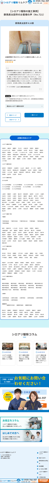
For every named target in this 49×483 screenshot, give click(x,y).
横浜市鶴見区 (14, 287)
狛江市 (15, 265)
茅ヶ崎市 (9, 312)
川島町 (41, 204)
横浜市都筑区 (5, 287)
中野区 (15, 257)
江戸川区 (20, 253)
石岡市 (4, 148)
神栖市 (13, 150)
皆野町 (9, 208)
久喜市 (14, 196)
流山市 (14, 234)
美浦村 (40, 159)
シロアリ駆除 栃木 (6, 164)
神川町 (30, 204)
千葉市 (4, 217)
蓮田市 (9, 200)
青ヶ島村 (34, 269)
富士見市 (4, 202)
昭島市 (4, 262)
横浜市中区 (31, 287)
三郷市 (23, 202)
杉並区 (20, 255)
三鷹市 (14, 269)
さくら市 (33, 168)
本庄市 (18, 202)
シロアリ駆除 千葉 (6, 214)
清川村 (37, 314)
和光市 (39, 202)
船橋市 (42, 234)
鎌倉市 (34, 310)
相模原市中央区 (11, 305)
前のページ (13, 115)
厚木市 (4, 310)
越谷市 (30, 196)
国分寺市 (4, 265)
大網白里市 (5, 230)
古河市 (25, 150)
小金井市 (38, 262)
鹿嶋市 (37, 148)
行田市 (9, 196)
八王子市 (4, 267)
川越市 (42, 194)
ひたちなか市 (36, 154)
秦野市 (15, 312)
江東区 (41, 253)
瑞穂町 (15, 273)
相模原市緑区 (20, 305)
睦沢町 (41, 241)
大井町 (26, 314)
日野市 (36, 267)
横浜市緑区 (16, 289)
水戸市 (9, 156)
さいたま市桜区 (6, 187)
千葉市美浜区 (40, 221)
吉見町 (37, 208)
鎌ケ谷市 (27, 230)
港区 (31, 257)
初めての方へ (42, 458)
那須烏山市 (16, 170)
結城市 (20, 156)
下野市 (4, 170)
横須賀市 (9, 314)
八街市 (21, 236)
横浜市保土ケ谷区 (6, 289)
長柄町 (35, 241)
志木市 (9, 198)
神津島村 (17, 271)
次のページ (13, 120)
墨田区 (25, 255)
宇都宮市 (9, 168)
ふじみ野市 (11, 202)
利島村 (23, 271)
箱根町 (14, 316)
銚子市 (42, 232)
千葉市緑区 (32, 221)
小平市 (10, 265)
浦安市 (37, 228)
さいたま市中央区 (16, 187)
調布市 (31, 265)
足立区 (4, 253)
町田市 (9, 269)
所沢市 (37, 198)
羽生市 (14, 200)
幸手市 (41, 196)
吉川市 (34, 202)
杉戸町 (4, 206)
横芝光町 (4, 243)
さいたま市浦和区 (17, 184)
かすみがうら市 (6, 150)
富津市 (37, 234)
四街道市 (33, 236)
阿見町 (31, 156)
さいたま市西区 (27, 187)
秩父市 (25, 198)
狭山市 (4, 198)
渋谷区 (9, 255)
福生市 (4, 269)
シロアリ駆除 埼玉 (6, 177)
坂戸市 (35, 196)
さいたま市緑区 (37, 187)
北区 (36, 253)
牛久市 (20, 148)
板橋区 (14, 253)
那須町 (34, 172)
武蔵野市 (20, 269)
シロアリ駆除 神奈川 (7, 276)
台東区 (37, 255)
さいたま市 (5, 180)
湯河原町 (41, 316)
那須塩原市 (23, 170)
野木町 (39, 172)
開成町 (31, 314)
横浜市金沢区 (5, 285)
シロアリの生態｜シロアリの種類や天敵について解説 (7, 357)
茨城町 (37, 156)
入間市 (14, 194)
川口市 (37, 194)
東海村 (29, 159)
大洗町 (42, 156)
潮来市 (9, 148)
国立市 (32, 262)
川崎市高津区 (30, 298)
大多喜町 (4, 239)
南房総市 (9, 236)
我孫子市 (8, 228)
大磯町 (21, 314)
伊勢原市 (15, 310)
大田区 (26, 253)
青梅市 (22, 262)
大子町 (24, 159)
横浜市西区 (39, 287)
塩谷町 (15, 172)
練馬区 (21, 257)
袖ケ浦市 (31, 232)
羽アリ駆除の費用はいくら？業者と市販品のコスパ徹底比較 (24, 358)
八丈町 (34, 271)
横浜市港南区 (14, 285)
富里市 (9, 234)
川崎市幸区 (22, 298)
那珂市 (41, 152)
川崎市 (4, 293)
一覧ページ (34, 115)
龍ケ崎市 (25, 156)
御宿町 (10, 239)
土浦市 (30, 152)
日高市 (31, 200)
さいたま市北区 (39, 184)
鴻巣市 (25, 196)
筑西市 (9, 152)
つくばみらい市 (23, 152)
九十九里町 (22, 239)
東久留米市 (17, 267)
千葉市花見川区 (24, 221)
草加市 (20, 198)
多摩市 (26, 265)
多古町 (14, 241)
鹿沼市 (27, 168)
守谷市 (14, 156)
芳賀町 (4, 174)
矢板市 (40, 170)
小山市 (22, 168)
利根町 (34, 159)
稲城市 (16, 262)
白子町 (9, 241)
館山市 (37, 232)
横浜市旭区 (14, 283)
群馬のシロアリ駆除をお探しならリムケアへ (23, 96)
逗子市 (4, 312)
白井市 (20, 232)
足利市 (4, 168)
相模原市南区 (28, 305)
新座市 (4, 200)
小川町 (20, 204)
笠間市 (31, 148)
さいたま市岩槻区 (6, 184)
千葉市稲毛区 (5, 221)
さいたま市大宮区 (28, 184)
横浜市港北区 (23, 285)
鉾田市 (4, 156)
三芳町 (20, 208)
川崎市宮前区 (14, 300)
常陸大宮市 (23, 154)
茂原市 (15, 236)
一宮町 (39, 236)
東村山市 (24, 267)
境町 (14, 159)
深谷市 (37, 200)
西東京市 (37, 265)
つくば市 (15, 152)
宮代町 (14, 208)
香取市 (21, 230)
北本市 (4, 196)
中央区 (42, 255)
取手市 (36, 152)
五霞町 (9, 159)
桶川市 (20, 194)
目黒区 (35, 257)
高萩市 (4, 152)
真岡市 (35, 170)
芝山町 (4, 241)
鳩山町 (27, 206)
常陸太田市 (16, 154)
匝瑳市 (25, 232)
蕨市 (3, 204)
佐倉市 (9, 232)
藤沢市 (26, 312)
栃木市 (9, 170)
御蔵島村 (9, 273)
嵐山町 (4, 211)
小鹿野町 (14, 204)
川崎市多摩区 (39, 298)
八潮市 (28, 202)
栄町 (33, 239)
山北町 (35, 316)
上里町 (35, 204)
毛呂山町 (25, 208)
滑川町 (22, 206)
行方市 (4, 154)
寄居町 (42, 208)
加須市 (31, 194)
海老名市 (21, 310)
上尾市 (4, 194)
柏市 (11, 230)
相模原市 (4, 304)
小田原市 (28, 310)
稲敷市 (14, 148)
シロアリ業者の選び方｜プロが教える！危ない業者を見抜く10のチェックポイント (41, 358)
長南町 (25, 241)
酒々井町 (38, 239)
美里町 (4, 208)
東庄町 (30, 241)
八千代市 (27, 236)
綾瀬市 (9, 310)
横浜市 (4, 279)
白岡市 (14, 198)
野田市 (31, 234)
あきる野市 (10, 262)
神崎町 (28, 239)
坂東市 (9, 154)
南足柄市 (37, 312)
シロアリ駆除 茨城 (6, 144)
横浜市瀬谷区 (39, 285)
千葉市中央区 (14, 221)
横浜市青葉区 (5, 283)
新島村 (28, 271)
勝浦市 (15, 230)
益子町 (9, 174)
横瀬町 (31, 208)
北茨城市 (19, 150)
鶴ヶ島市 (31, 198)
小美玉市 (25, 148)
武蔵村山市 (27, 269)
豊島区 (10, 257)
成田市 (26, 234)
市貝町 (4, 172)
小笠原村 (4, 271)
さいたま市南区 (6, 189)
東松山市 (25, 200)
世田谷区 (31, 255)
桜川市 (30, 150)
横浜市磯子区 (29, 283)
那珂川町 (28, 172)
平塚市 (21, 312)
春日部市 (25, 194)
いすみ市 (15, 228)
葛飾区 (31, 253)
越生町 (25, 204)
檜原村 (4, 273)
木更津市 (38, 230)
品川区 (4, 255)
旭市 (3, 228)
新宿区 (14, 255)
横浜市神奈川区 (39, 283)
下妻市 (36, 150)
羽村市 (10, 267)
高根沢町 (21, 172)
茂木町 (20, 174)
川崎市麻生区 (5, 298)
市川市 (21, 228)
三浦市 (31, 312)
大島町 (40, 269)
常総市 (41, 150)
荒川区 (9, 253)
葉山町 (20, 316)
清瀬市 (27, 262)
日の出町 (39, 271)
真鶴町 (30, 316)
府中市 (41, 267)
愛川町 (15, 314)
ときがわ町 (10, 206)
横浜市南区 (23, 289)
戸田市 (42, 198)
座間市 (39, 310)
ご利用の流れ (42, 477)
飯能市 (20, 200)
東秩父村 (33, 206)
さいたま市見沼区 (16, 189)
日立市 (29, 154)
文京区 (26, 257)
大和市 (4, 314)
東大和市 (30, 267)
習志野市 (20, 234)
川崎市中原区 (5, 300)
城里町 (18, 159)
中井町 (4, 316)
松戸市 (4, 236)
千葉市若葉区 (5, 223)
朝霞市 (9, 194)
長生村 (20, 241)
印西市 (31, 228)
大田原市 (16, 168)
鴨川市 (32, 230)
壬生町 (14, 174)
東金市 (4, 234)
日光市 (29, 170)
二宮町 (9, 316)
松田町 (25, 316)
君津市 (4, 232)
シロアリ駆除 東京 (6, 246)
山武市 (14, 232)
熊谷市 (20, 196)
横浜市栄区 (31, 285)
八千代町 (4, 161)
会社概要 (41, 466)
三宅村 (21, 273)
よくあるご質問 (43, 469)
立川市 (21, 265)
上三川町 (9, 172)
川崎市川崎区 (14, 298)
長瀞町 (16, 206)
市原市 (26, 228)
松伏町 (39, 206)
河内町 (4, 159)
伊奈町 (8, 204)
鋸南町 (15, 239)
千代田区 (4, 257)
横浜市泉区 (21, 283)
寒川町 (42, 314)
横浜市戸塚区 (23, 287)
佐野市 (39, 168)
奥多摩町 (11, 271)
